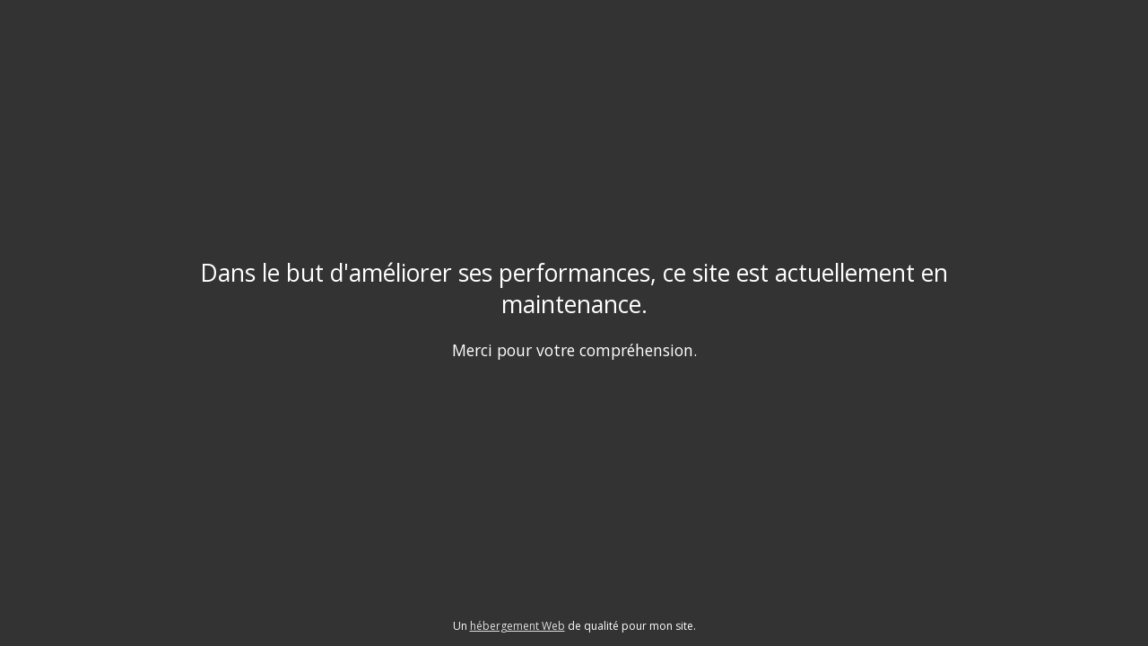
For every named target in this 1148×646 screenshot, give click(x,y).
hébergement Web (517, 625)
